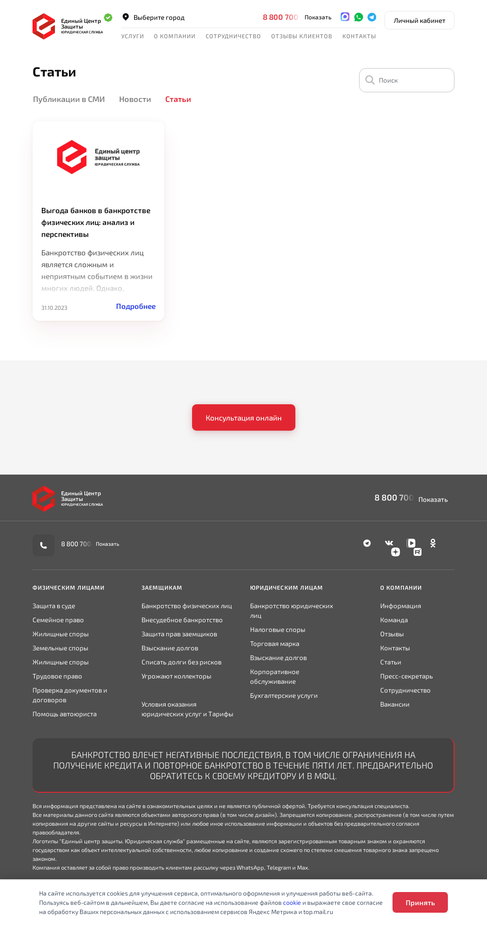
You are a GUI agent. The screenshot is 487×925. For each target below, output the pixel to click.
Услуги (132, 36)
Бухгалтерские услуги (284, 695)
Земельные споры (60, 648)
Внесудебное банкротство (182, 620)
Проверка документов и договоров (70, 695)
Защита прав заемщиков (179, 634)
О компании (175, 36)
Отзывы (392, 634)
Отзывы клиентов (301, 36)
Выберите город (153, 17)
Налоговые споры (277, 629)
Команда (394, 620)
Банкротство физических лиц (187, 605)
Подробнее (136, 305)
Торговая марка (274, 643)
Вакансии (395, 704)
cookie (292, 902)
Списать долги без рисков (182, 662)
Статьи (178, 99)
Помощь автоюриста (65, 714)
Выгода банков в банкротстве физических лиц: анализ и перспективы (95, 222)
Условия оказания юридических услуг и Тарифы (187, 709)
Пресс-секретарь (406, 676)
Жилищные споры (61, 634)
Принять (420, 902)
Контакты (359, 36)
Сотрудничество (233, 36)
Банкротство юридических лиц (291, 610)
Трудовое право (57, 676)
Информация (400, 605)
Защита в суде (54, 605)
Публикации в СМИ (69, 99)
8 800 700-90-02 (294, 16)
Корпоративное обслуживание (274, 676)
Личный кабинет (419, 20)
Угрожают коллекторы (176, 676)
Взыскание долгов (170, 648)
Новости (135, 99)
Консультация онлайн (244, 417)
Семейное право (58, 620)
